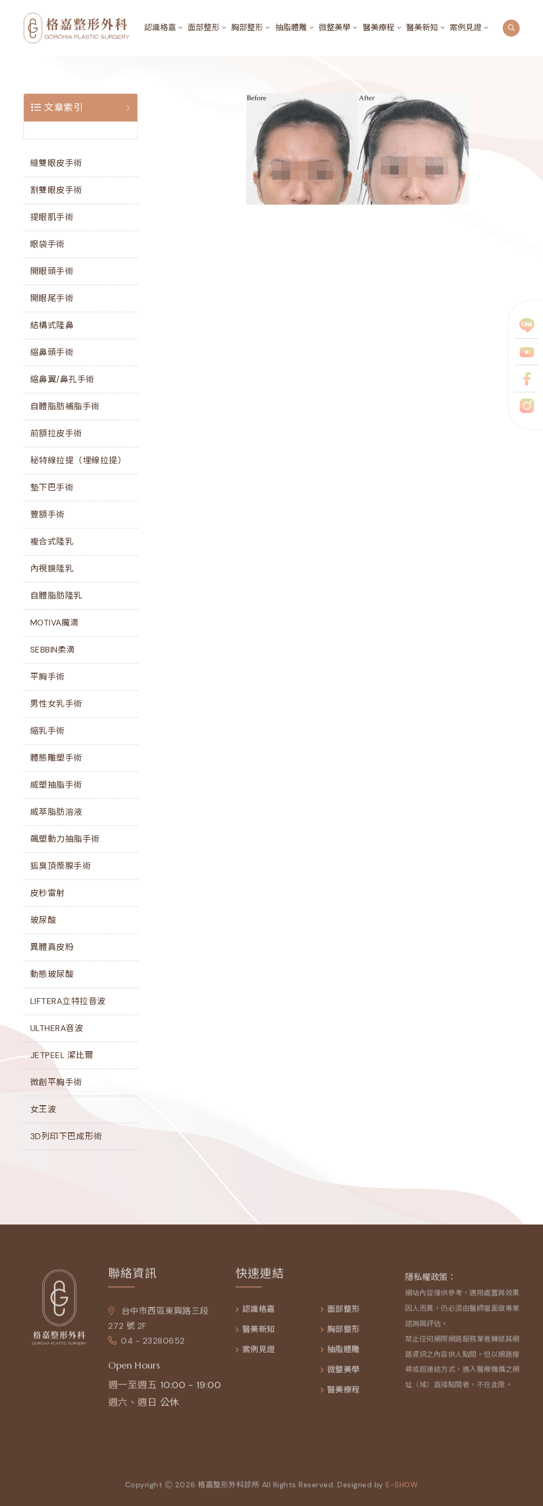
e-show (402, 1489)
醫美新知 (422, 27)
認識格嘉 (160, 27)
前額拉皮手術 (56, 433)
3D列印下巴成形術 (66, 1136)
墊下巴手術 (52, 487)
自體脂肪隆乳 (56, 595)
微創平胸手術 (56, 1082)
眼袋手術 (47, 244)
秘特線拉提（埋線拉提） (78, 460)
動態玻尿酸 (52, 974)
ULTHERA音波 (57, 1028)
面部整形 (204, 27)
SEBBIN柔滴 (52, 649)
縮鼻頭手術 (52, 352)
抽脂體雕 (291, 27)
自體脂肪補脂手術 (65, 406)
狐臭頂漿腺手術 (61, 865)
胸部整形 (247, 27)
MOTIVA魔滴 (54, 622)
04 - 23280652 (146, 1345)
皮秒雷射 (47, 893)
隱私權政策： (430, 1282)
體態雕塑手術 (56, 757)
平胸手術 (47, 676)
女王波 (43, 1109)
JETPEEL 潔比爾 (62, 1055)
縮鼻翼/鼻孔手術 (62, 379)
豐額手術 (47, 514)
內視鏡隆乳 (52, 568)
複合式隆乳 (52, 541)
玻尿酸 (43, 920)
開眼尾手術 (52, 298)
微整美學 (335, 27)
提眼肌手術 (52, 217)
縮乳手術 (47, 730)
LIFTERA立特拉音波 (68, 1001)
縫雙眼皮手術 (56, 163)
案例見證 (465, 27)
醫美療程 (379, 27)
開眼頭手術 (52, 271)
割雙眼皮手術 (56, 190)
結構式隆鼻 (52, 325)
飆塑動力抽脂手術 (65, 838)
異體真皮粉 (52, 947)
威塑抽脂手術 (56, 784)
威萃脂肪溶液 (56, 811)
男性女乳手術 (56, 703)
